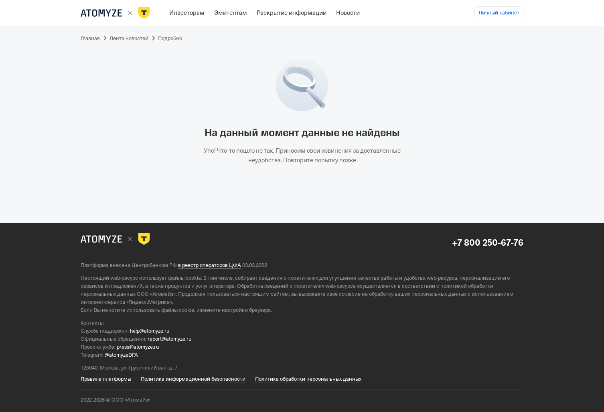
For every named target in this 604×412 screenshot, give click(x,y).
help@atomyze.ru (149, 331)
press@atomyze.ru (138, 347)
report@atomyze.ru (169, 339)
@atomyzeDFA (121, 355)
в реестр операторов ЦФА (209, 265)
